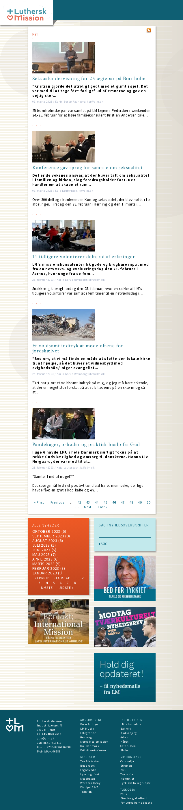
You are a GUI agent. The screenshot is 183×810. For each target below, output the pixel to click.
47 (123, 502)
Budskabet (87, 766)
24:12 (124, 794)
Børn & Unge (89, 724)
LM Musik (87, 729)
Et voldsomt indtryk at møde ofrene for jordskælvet (77, 348)
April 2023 (42, 559)
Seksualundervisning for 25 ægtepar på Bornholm (89, 78)
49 (140, 502)
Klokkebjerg (128, 733)
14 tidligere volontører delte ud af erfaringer (83, 256)
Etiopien (126, 766)
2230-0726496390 (59, 747)
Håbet (124, 742)
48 (131, 502)
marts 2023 (43, 563)
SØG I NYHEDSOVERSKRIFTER (124, 525)
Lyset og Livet (90, 774)
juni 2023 (41, 549)
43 (88, 502)
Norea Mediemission (94, 742)
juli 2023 (41, 545)
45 (105, 502)
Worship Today (90, 783)
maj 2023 (41, 554)
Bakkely (125, 729)
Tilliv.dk (86, 792)
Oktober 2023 (46, 531)
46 (114, 502)
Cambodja (127, 761)
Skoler (124, 750)
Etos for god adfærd (133, 798)
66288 (57, 751)
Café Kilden (128, 746)
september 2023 (48, 536)
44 (97, 502)
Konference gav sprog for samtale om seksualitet (87, 167)
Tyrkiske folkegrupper (135, 783)
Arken (124, 737)
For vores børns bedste (136, 803)
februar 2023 (45, 568)
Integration (88, 733)
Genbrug (86, 737)
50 (148, 502)
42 (79, 502)
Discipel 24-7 (89, 787)
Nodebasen (87, 779)
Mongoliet (127, 779)
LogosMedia (88, 770)
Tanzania (126, 774)
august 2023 (44, 540)
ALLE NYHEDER (45, 525)
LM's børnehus (130, 724)
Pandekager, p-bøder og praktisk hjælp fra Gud (86, 444)
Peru (123, 770)
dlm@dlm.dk (46, 738)
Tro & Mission (90, 761)
